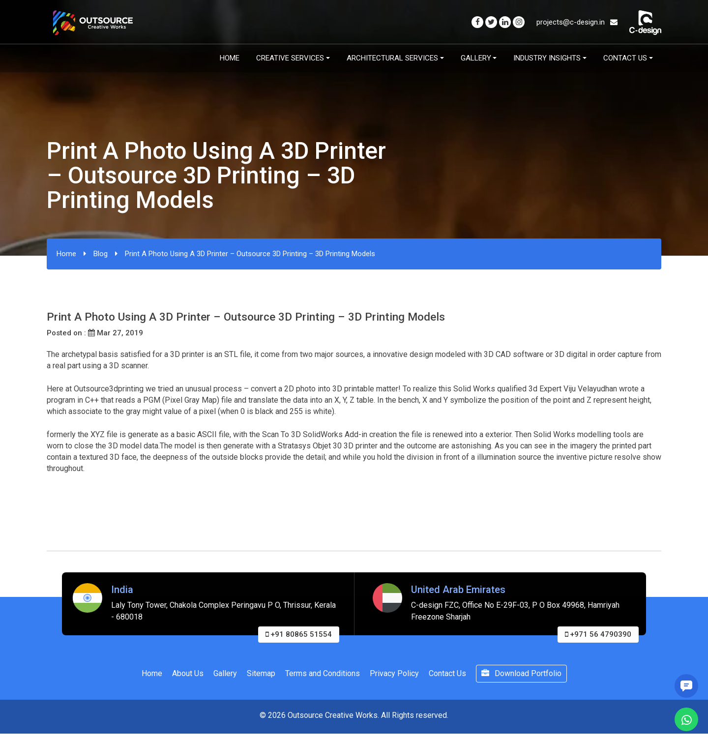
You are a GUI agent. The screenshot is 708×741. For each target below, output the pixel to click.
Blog (100, 253)
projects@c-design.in (577, 22)
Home (229, 58)
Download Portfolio (521, 673)
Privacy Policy (394, 673)
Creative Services (290, 58)
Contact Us (625, 58)
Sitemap (261, 673)
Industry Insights (547, 58)
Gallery (476, 58)
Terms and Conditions (322, 673)
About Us (188, 673)
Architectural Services (392, 58)
